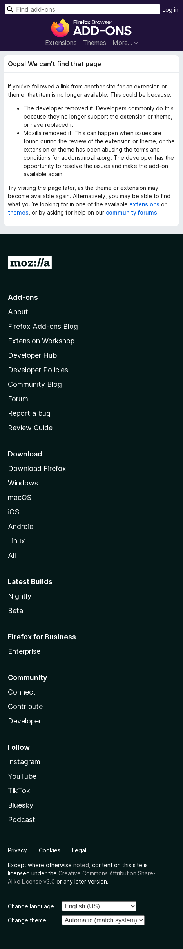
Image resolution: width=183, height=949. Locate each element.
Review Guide (30, 428)
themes (18, 212)
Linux (16, 541)
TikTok (19, 791)
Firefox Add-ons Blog (43, 326)
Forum (18, 399)
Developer (24, 721)
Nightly (19, 596)
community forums (131, 212)
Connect (22, 692)
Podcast (21, 819)
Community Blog (35, 384)
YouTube (22, 776)
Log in (170, 9)
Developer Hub (32, 355)
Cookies (49, 850)
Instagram (24, 762)
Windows (23, 483)
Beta (15, 610)
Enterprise (24, 651)
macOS (19, 497)
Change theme (27, 920)
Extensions (61, 43)
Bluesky (20, 805)
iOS (13, 512)
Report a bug (29, 413)
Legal (79, 850)
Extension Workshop (41, 341)
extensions (144, 204)
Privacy (17, 850)
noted (81, 865)
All (12, 555)
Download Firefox (37, 468)
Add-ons (23, 297)
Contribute (25, 706)
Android (21, 526)
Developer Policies (38, 370)
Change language (31, 906)
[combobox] (82, 9)
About (18, 312)
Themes (94, 43)
